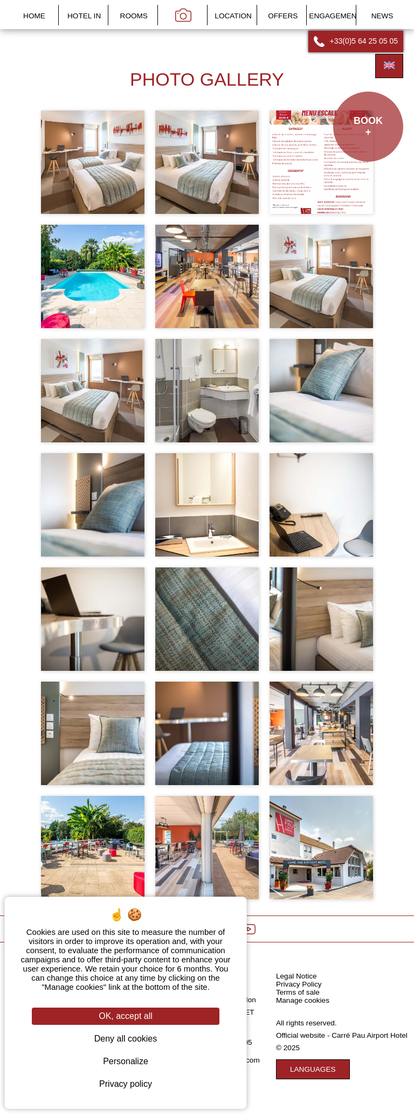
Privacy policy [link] (125, 1083)
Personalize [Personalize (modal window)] (125, 1061)
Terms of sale (298, 992)
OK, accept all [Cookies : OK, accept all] (126, 1016)
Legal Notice (296, 976)
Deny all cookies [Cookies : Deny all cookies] (125, 1038)
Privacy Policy (299, 984)
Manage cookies (302, 1000)
